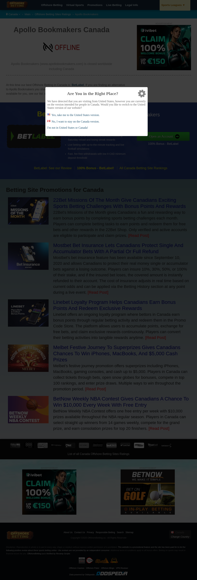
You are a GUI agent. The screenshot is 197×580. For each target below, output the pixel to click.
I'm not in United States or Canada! (67, 127)
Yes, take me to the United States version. (75, 115)
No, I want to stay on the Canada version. (75, 121)
